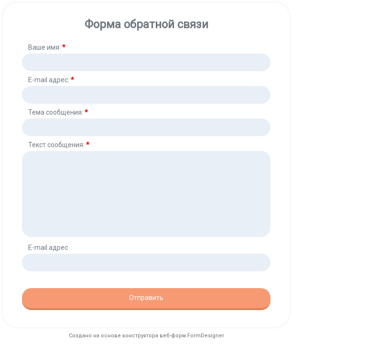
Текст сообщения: (58, 145)
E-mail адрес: (51, 80)
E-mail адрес (48, 247)
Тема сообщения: (58, 112)
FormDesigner (205, 336)
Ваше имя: (46, 47)
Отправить (146, 297)
